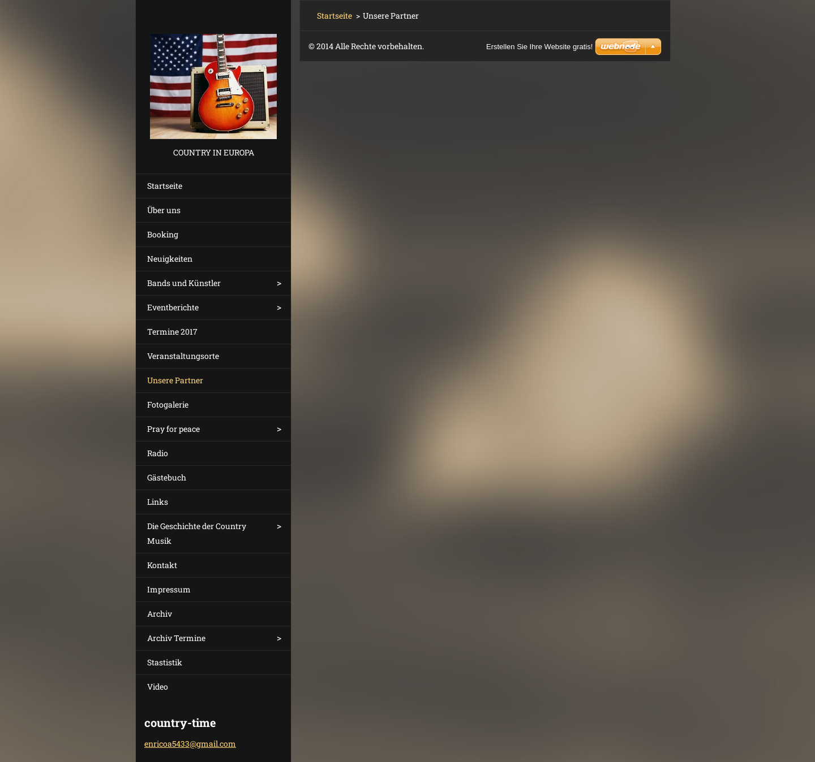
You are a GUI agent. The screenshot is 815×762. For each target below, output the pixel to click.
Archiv (159, 613)
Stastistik (164, 662)
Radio (157, 453)
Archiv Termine (176, 638)
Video (157, 686)
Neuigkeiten (169, 258)
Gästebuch (166, 477)
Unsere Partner (175, 380)
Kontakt (162, 565)
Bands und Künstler (184, 283)
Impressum (169, 589)
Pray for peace (173, 428)
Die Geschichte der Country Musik (196, 533)
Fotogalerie (167, 404)
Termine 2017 (172, 331)
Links (157, 501)
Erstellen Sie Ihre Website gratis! (539, 46)
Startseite (164, 185)
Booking (162, 234)
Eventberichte (173, 307)
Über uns (164, 210)
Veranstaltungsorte (183, 355)
